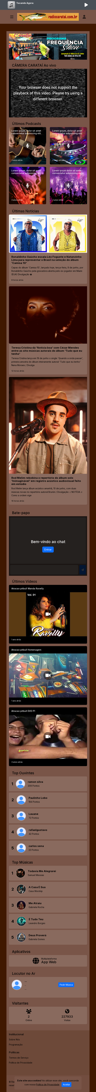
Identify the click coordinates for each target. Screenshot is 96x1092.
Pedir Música (66, 984)
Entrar (48, 549)
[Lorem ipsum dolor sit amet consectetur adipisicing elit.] (68, 185)
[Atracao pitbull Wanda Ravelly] (48, 614)
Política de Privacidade (20, 1062)
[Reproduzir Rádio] (86, 5)
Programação (16, 1044)
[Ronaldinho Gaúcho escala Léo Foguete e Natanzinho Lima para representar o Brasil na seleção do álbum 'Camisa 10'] (48, 249)
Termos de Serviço (18, 1057)
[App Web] (48, 961)
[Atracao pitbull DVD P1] (48, 736)
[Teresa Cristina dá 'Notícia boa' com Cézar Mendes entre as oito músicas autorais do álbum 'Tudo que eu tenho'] (48, 330)
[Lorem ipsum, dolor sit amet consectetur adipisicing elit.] (27, 145)
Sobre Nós (14, 1039)
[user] (84, 16)
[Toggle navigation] (11, 16)
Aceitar (66, 1084)
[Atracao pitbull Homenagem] (48, 675)
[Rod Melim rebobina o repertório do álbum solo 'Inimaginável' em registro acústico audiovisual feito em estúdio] (48, 441)
